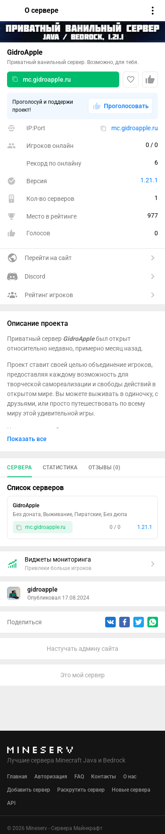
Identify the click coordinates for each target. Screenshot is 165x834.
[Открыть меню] (152, 10)
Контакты (103, 777)
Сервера (19, 467)
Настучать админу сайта (82, 648)
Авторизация (50, 777)
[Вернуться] (12, 10)
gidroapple (42, 589)
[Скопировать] (15, 79)
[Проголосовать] (150, 79)
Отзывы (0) (104, 467)
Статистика (60, 467)
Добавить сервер (28, 790)
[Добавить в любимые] (131, 79)
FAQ (79, 777)
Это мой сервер (82, 675)
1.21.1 (149, 180)
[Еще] (147, 506)
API (11, 803)
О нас (129, 777)
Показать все (27, 438)
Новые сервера (131, 790)
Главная (17, 777)
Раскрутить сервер (81, 790)
